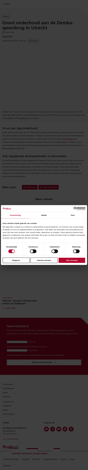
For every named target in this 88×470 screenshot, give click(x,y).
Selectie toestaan (44, 260)
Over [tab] (73, 215)
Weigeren (16, 260)
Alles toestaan (72, 260)
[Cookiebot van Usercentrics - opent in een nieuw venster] (75, 208)
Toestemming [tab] (15, 215)
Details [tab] (44, 215)
